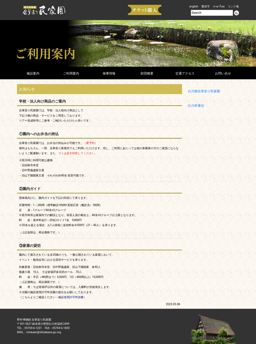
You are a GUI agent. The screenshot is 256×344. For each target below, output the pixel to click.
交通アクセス (185, 73)
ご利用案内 (71, 73)
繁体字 (205, 6)
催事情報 (109, 73)
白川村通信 (196, 106)
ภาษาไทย (219, 6)
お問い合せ (223, 73)
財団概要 (147, 73)
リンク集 (233, 6)
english (193, 6)
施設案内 (33, 73)
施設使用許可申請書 (70, 297)
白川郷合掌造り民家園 (204, 91)
